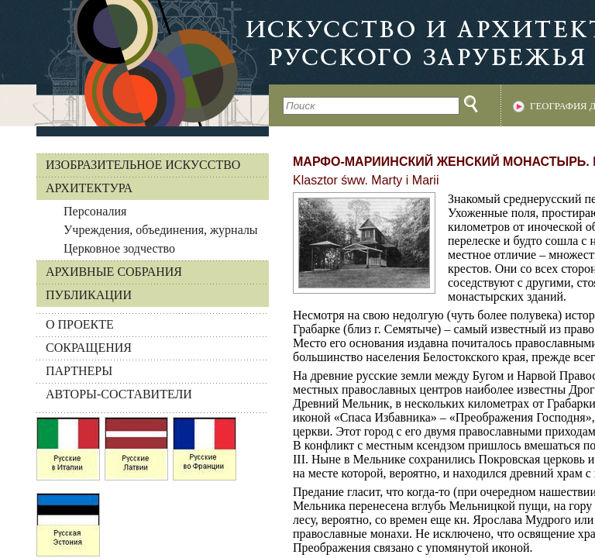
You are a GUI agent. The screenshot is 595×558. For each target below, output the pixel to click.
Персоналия (95, 211)
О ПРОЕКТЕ (80, 324)
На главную (134, 63)
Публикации (89, 294)
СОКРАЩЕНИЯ (89, 347)
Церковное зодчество (119, 248)
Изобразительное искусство (143, 164)
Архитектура (89, 188)
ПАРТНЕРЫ (79, 370)
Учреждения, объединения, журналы (161, 229)
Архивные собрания (114, 271)
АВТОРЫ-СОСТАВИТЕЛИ (119, 394)
